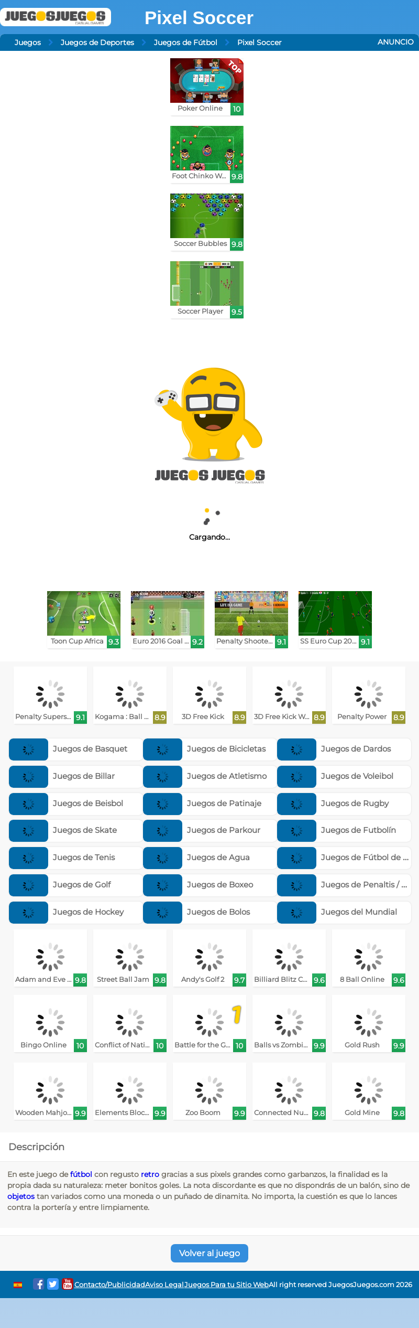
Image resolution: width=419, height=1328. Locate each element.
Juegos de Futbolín (336, 830)
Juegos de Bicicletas (204, 749)
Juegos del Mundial (337, 912)
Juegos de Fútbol (185, 42)
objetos (21, 1196)
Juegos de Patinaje (202, 803)
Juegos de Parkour (201, 830)
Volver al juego (209, 1253)
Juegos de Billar (62, 776)
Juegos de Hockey (66, 912)
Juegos (28, 42)
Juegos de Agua (196, 857)
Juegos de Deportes (97, 42)
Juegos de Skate (63, 830)
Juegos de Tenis (62, 857)
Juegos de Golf (60, 885)
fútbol (81, 1174)
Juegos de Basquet (68, 749)
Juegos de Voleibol (335, 776)
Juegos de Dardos (334, 749)
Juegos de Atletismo (205, 776)
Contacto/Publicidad (109, 1285)
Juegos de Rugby (333, 803)
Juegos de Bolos (196, 912)
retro (150, 1174)
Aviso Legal (164, 1285)
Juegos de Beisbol (66, 803)
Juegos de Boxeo (198, 885)
